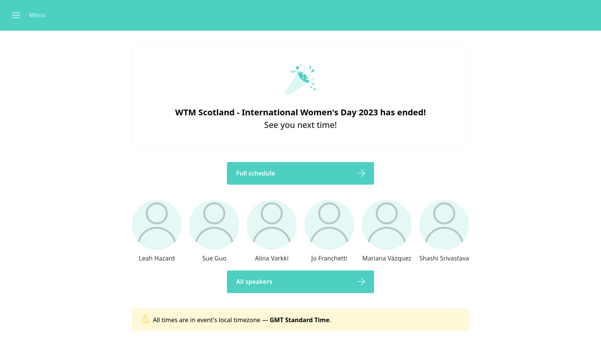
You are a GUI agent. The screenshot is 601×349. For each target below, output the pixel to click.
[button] (31, 15)
